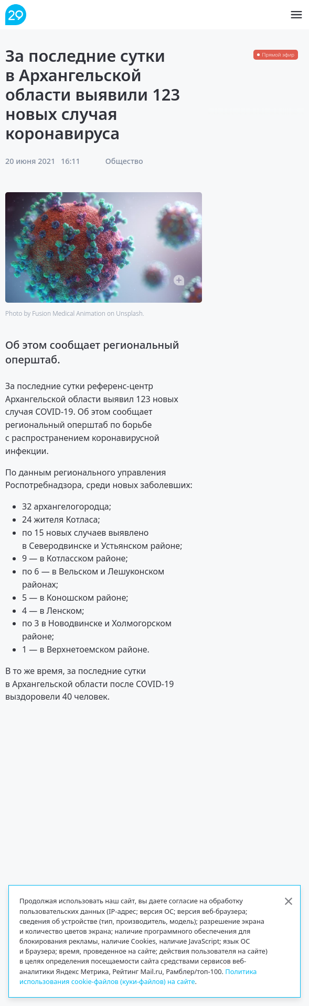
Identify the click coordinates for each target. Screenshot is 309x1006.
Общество (124, 161)
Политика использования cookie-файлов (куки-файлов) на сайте (138, 976)
